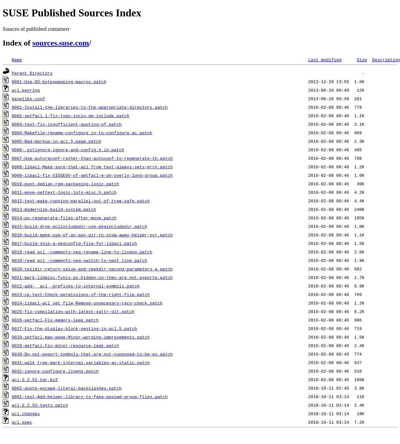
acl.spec (22, 422)
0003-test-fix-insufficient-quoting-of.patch (67, 124)
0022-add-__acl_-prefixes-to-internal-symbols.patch (76, 286)
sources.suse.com (60, 43)
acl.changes (26, 413)
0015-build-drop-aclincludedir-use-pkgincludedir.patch (79, 226)
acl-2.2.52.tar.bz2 (35, 379)
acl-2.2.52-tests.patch (40, 405)
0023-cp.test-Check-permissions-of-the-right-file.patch (81, 294)
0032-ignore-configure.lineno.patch (55, 371)
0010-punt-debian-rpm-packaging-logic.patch (65, 184)
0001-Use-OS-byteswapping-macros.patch (59, 81)
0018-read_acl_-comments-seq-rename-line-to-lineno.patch (82, 252)
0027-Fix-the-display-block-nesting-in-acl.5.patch (74, 328)
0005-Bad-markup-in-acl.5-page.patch (56, 141)
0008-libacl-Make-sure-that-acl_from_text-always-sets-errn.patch (92, 167)
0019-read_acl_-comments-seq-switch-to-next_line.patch (79, 260)
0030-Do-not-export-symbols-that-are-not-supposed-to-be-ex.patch (92, 354)
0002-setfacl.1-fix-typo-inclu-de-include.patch (70, 116)
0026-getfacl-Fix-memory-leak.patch (55, 320)
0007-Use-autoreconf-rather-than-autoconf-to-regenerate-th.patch (92, 158)
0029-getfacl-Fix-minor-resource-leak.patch (65, 345)
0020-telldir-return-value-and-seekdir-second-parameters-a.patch (92, 269)
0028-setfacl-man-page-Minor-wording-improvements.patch (81, 337)
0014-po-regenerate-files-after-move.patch (64, 218)
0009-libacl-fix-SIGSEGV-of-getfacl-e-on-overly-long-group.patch (92, 175)
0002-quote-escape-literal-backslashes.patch (67, 388)
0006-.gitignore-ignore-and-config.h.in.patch (68, 150)
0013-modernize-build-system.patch (54, 209)
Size (362, 60)
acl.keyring (26, 90)
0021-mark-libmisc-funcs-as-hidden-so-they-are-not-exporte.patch (92, 277)
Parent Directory (32, 73)
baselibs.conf (28, 99)
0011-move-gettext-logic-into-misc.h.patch (64, 192)
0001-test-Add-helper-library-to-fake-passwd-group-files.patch (90, 396)
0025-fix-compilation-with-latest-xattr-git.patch (73, 311)
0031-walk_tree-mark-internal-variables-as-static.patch (81, 362)
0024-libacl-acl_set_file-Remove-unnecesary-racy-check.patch (87, 303)
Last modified (324, 60)
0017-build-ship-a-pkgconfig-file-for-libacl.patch (74, 243)
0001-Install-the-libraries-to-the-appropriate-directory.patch (90, 107)
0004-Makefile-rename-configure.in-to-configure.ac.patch (82, 133)
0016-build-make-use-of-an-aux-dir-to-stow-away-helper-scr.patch (92, 235)
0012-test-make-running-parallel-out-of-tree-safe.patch (81, 201)
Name (17, 60)
